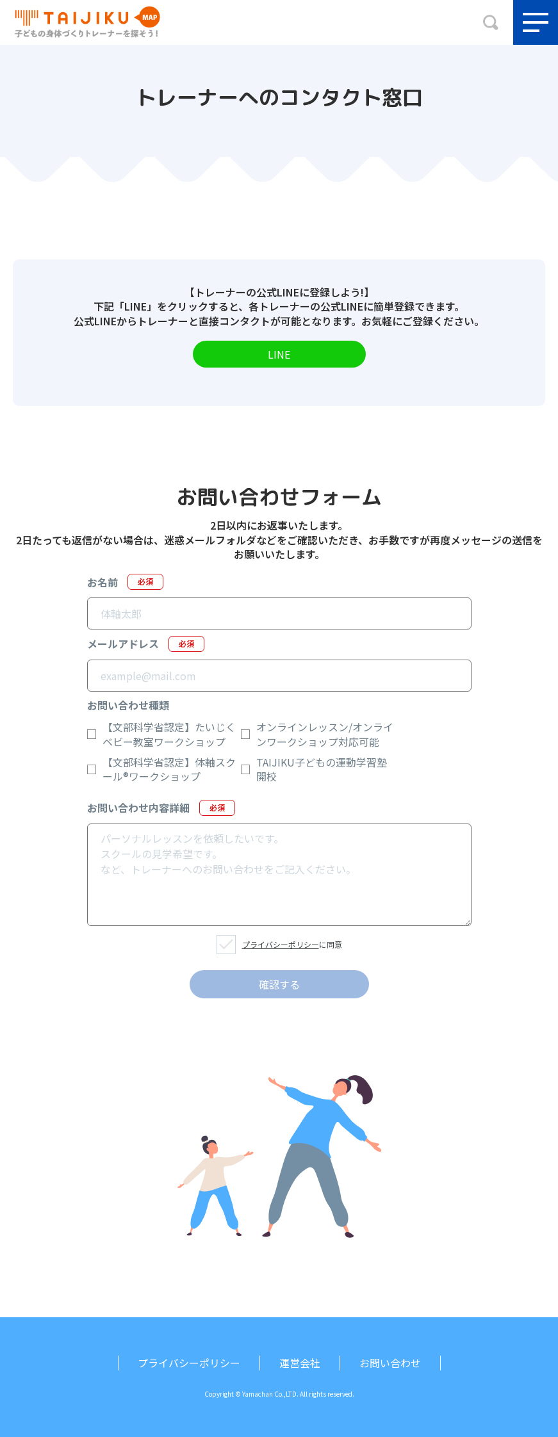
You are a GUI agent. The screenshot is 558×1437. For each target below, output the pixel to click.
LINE (279, 354)
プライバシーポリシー (280, 944)
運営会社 (299, 1362)
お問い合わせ (390, 1362)
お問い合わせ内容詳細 (161, 808)
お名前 (125, 582)
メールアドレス (145, 644)
